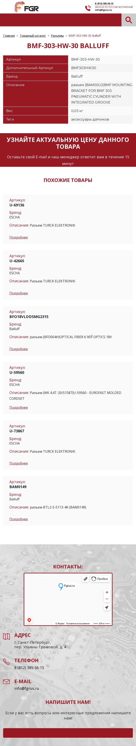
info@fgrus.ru (103, 9)
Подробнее (18, 237)
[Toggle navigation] (6, 20)
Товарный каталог (33, 36)
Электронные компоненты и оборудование (26, 6)
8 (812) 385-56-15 (104, 3)
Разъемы (57, 36)
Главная (9, 36)
